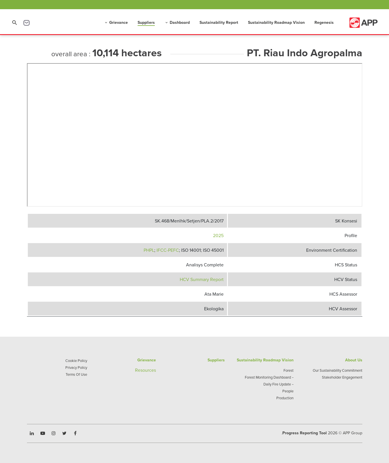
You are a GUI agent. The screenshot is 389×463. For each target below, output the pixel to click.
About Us (353, 360)
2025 (218, 235)
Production (285, 397)
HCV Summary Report (202, 279)
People (288, 391)
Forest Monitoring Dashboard (268, 377)
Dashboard (177, 22)
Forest (289, 370)
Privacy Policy (76, 367)
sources (148, 370)
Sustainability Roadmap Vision (276, 22)
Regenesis (324, 22)
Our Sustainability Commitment (337, 370)
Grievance (116, 22)
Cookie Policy (76, 360)
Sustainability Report (219, 22)
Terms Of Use (76, 374)
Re (137, 370)
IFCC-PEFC (168, 250)
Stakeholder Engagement (342, 377)
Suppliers (146, 22)
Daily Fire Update (277, 384)
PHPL (149, 250)
